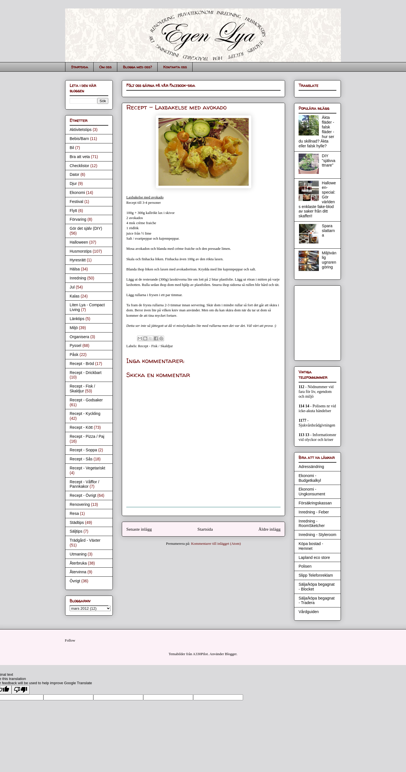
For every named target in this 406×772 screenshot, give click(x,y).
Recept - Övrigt (83, 495)
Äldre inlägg (270, 529)
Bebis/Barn (79, 138)
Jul (72, 287)
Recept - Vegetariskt (87, 468)
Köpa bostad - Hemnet (311, 546)
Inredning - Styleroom (317, 534)
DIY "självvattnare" (329, 161)
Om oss (105, 66)
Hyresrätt (78, 260)
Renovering (80, 504)
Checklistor (79, 165)
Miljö (74, 327)
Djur (73, 183)
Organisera (79, 336)
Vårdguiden (309, 611)
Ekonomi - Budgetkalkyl (310, 478)
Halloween (79, 242)
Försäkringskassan (315, 503)
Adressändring (311, 466)
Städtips (77, 522)
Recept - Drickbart (86, 372)
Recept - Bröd (82, 363)
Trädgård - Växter (85, 540)
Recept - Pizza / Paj (87, 436)
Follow (70, 640)
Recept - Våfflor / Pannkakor (84, 484)
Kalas (75, 296)
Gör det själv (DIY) (86, 228)
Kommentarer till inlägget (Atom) (216, 543)
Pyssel (75, 345)
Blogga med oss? (137, 66)
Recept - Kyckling (85, 413)
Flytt (73, 210)
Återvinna (78, 572)
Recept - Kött (81, 427)
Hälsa (75, 269)
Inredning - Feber (314, 512)
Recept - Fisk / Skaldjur (155, 346)
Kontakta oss (175, 66)
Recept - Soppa (83, 450)
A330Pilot (200, 654)
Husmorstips (81, 251)
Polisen (305, 566)
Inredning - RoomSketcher (312, 523)
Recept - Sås (81, 459)
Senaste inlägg (139, 529)
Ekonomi (77, 192)
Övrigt (75, 581)
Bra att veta (80, 156)
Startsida (79, 66)
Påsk (74, 354)
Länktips (77, 318)
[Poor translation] (21, 689)
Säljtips (76, 531)
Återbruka (78, 563)
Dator (74, 174)
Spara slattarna (328, 231)
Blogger (231, 654)
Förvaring (78, 219)
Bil (72, 147)
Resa (74, 513)
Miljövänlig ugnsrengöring (329, 260)
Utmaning (78, 554)
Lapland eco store (314, 557)
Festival (76, 201)
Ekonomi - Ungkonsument (312, 491)
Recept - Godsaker (86, 400)
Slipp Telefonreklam (316, 575)
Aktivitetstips (81, 129)
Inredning (78, 278)
